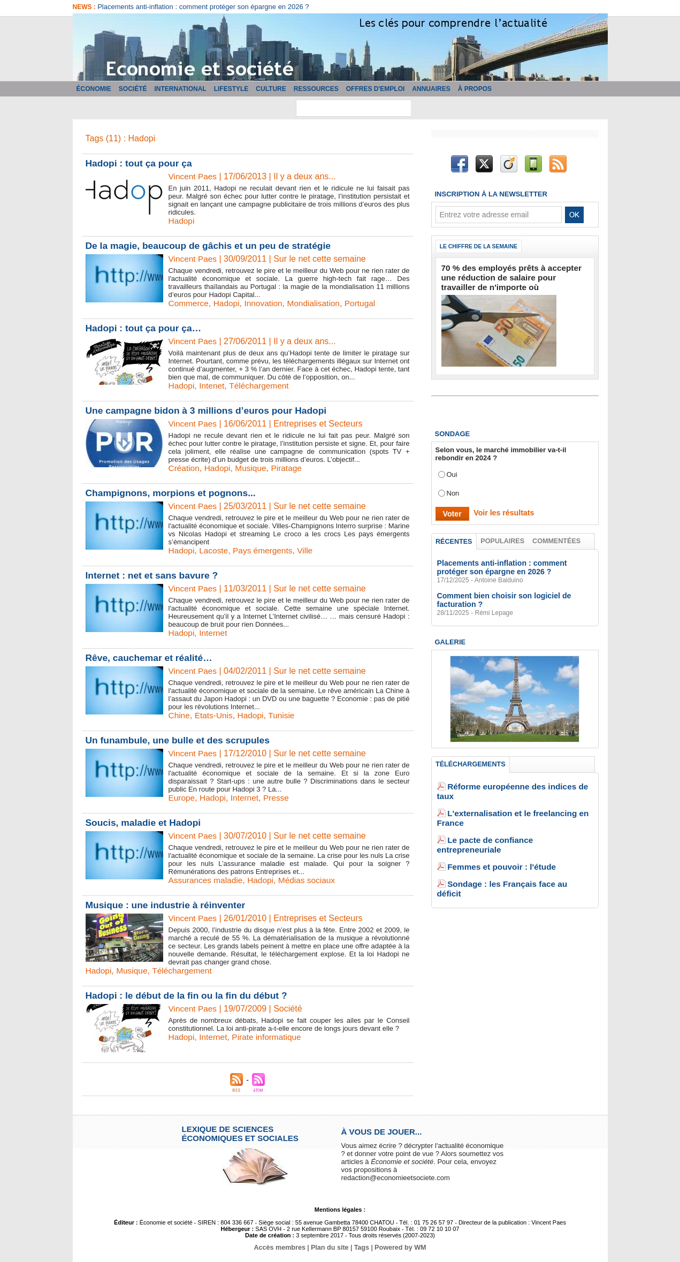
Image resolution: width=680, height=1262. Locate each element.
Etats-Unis (215, 715)
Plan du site (330, 1247)
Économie (94, 89)
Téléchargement (262, 385)
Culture (271, 89)
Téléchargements (470, 760)
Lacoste (215, 550)
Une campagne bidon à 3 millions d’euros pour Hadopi (210, 410)
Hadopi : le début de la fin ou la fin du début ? (190, 995)
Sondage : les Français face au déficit (509, 847)
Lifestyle (231, 89)
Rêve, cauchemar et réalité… (151, 657)
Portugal (366, 303)
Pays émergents (266, 550)
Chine (180, 715)
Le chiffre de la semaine (481, 247)
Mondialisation (318, 303)
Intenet (213, 385)
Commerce (189, 303)
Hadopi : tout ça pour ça (141, 163)
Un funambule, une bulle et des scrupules (181, 740)
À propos (475, 89)
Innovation (266, 303)
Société (133, 89)
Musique (253, 468)
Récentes (454, 537)
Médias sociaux (311, 880)
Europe (182, 797)
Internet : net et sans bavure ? (154, 575)
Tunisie (285, 715)
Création (185, 468)
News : (85, 7)
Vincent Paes (194, 176)
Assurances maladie (207, 880)
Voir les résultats (500, 509)
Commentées (557, 537)
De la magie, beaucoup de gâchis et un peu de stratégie (212, 245)
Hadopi (182, 220)
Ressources (316, 89)
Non (453, 489)
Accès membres (282, 1247)
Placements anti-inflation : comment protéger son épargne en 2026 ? (203, 7)
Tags (361, 1247)
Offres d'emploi (375, 89)
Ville (310, 550)
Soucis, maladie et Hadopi (145, 822)
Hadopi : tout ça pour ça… (145, 328)
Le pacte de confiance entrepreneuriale (511, 815)
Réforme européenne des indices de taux (515, 783)
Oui (452, 470)
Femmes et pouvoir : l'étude (493, 831)
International (181, 89)
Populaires (503, 537)
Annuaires (431, 89)
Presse (279, 797)
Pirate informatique (269, 1036)
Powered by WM (398, 1247)
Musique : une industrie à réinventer (168, 905)
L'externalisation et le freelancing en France (519, 799)
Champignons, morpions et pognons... (174, 493)
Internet (214, 632)
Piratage (290, 468)
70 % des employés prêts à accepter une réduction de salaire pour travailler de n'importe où (508, 276)
